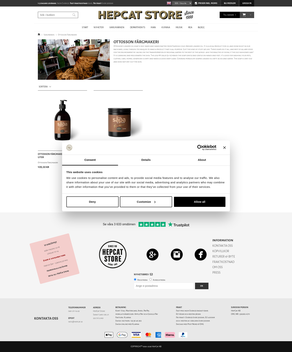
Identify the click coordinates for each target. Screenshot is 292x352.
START (85, 27)
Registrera (142, 280)
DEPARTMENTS (137, 27)
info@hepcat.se (75, 321)
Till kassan (228, 14)
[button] (244, 15)
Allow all (199, 201)
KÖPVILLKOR (220, 251)
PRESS (216, 272)
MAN (153, 27)
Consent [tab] (90, 159)
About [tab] (202, 159)
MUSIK (179, 27)
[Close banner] (224, 147)
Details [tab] (146, 159)
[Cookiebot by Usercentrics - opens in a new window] (200, 147)
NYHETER (98, 27)
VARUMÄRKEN (116, 27)
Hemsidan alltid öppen (57, 268)
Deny (92, 201)
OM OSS (217, 267)
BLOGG (201, 27)
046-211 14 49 (74, 311)
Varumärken (49, 35)
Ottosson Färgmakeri (67, 35)
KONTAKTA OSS (222, 246)
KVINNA (165, 27)
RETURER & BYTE (223, 256)
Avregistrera (159, 280)
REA (190, 27)
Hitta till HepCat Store (58, 273)
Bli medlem (230, 3)
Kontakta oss (46, 318)
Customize (146, 201)
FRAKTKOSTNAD (223, 262)
